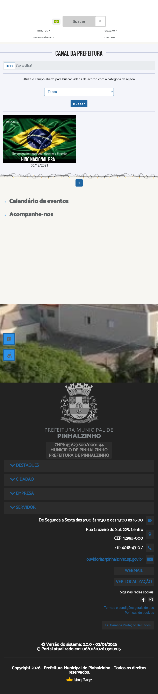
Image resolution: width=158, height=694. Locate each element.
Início (9, 65)
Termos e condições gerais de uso (129, 608)
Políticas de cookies (139, 613)
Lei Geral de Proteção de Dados (128, 625)
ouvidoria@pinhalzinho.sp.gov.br (114, 559)
